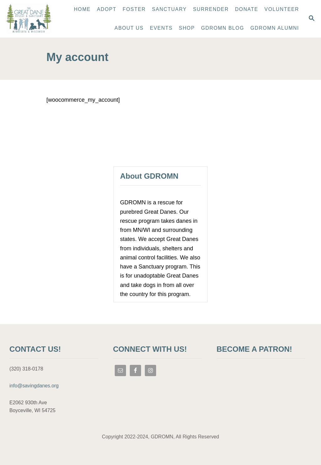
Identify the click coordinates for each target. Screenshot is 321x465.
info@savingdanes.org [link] (34, 385)
